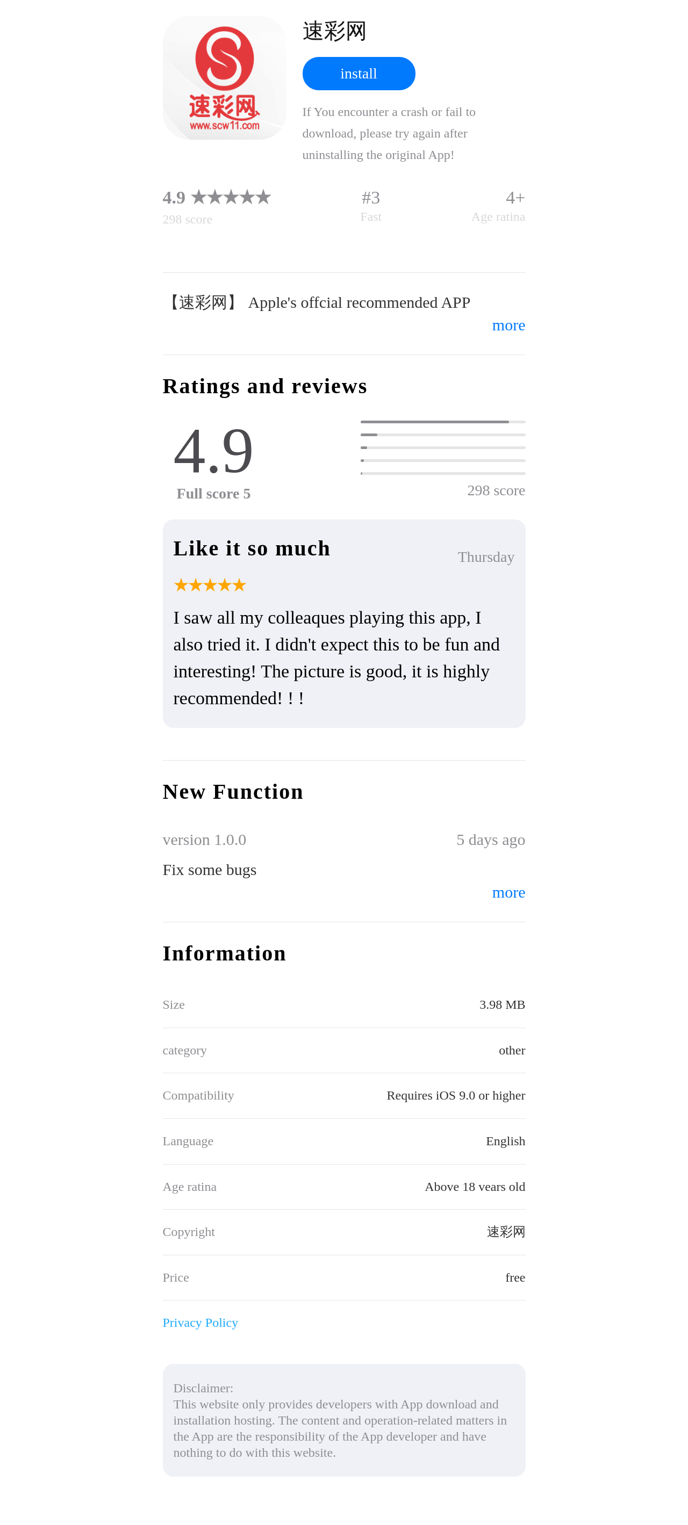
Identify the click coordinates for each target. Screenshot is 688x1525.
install (358, 73)
